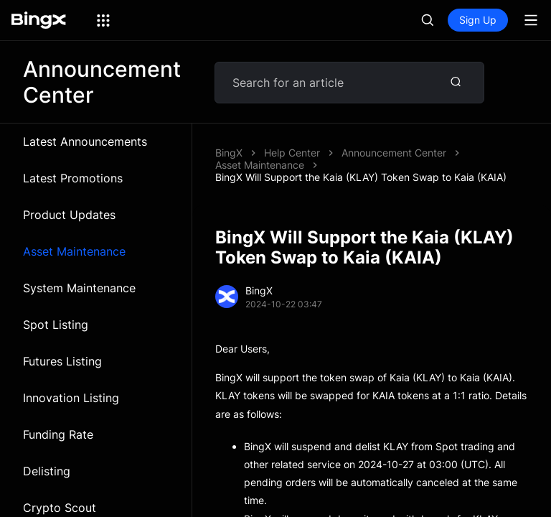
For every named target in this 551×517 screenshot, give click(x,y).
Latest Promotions (73, 178)
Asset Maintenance (74, 251)
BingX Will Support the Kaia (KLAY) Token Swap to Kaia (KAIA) (361, 177)
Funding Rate (58, 434)
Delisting (46, 471)
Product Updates (69, 215)
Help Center (292, 152)
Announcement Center (394, 152)
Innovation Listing (71, 398)
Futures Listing (62, 361)
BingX (228, 152)
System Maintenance (79, 288)
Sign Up (477, 20)
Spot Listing (55, 324)
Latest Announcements (85, 141)
